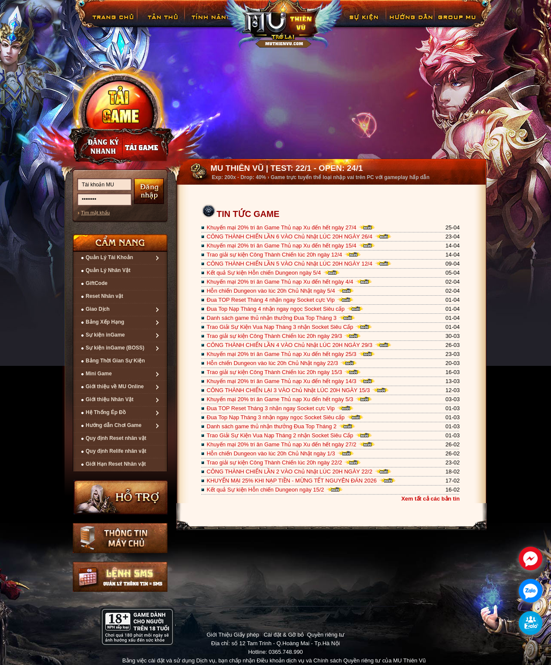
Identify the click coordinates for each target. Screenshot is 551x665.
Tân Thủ (162, 23)
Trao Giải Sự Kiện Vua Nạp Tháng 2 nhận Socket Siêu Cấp (280, 435)
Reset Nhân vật (104, 296)
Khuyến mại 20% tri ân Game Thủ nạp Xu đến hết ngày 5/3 (280, 399)
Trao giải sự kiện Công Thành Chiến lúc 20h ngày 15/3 (274, 372)
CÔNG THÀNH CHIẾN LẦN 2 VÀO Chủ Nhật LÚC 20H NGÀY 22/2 (289, 471)
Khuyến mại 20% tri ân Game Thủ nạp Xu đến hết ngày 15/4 (281, 245)
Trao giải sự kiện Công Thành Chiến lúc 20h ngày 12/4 (274, 254)
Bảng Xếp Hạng (105, 322)
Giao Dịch (98, 309)
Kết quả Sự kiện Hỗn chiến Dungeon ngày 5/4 (264, 272)
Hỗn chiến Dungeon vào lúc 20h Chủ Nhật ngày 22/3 (272, 363)
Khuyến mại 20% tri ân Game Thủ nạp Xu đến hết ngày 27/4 (281, 227)
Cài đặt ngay (120, 115)
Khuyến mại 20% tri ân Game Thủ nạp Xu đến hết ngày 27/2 (281, 444)
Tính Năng (210, 23)
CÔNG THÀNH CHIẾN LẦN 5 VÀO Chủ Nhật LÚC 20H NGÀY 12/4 (289, 263)
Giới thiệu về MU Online (115, 387)
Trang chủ (112, 23)
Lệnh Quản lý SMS (120, 577)
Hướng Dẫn (411, 23)
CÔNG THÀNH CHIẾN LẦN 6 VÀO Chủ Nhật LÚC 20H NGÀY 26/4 (289, 236)
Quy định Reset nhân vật (116, 438)
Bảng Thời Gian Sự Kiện (115, 361)
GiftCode (97, 283)
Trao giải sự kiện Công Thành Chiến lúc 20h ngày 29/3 (274, 336)
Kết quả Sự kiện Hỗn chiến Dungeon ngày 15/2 (265, 489)
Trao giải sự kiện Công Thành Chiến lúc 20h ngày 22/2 (274, 462)
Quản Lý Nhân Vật (108, 270)
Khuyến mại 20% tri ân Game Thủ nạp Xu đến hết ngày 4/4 (280, 281)
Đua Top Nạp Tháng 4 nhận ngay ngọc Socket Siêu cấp (276, 309)
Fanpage (458, 23)
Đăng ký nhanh (94, 147)
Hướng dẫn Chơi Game (114, 425)
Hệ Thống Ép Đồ (106, 412)
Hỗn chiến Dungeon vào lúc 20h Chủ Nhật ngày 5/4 (271, 291)
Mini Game (99, 374)
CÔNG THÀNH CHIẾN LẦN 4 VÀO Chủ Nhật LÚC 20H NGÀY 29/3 (289, 345)
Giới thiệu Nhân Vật (109, 399)
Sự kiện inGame (105, 335)
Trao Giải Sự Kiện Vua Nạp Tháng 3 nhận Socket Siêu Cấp (280, 327)
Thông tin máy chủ (120, 538)
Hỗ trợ (121, 497)
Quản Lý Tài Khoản (109, 257)
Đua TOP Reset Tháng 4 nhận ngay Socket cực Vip (270, 300)
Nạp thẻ (148, 147)
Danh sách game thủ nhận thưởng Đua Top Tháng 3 (272, 318)
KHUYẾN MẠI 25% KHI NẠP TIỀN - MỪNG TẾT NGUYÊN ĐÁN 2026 (292, 480)
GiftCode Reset (359, 23)
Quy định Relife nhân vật (116, 451)
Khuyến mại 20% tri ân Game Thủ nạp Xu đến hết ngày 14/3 (281, 381)
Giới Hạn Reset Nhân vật (116, 464)
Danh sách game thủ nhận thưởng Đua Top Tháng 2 (272, 426)
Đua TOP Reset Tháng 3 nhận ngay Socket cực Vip (270, 408)
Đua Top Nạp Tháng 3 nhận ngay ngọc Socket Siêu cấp (276, 417)
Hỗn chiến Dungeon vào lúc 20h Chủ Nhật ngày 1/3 (271, 453)
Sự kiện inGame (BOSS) (115, 348)
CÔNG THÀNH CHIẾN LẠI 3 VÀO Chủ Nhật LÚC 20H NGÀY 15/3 (288, 390)
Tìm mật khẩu (95, 212)
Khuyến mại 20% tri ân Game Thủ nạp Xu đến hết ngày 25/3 (281, 354)
